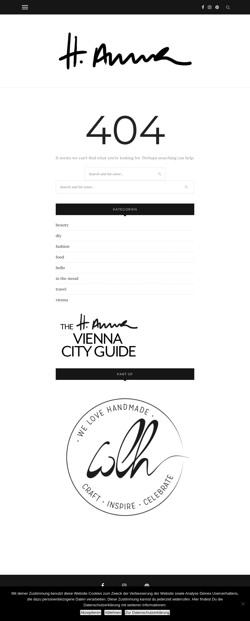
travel (61, 289)
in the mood (67, 278)
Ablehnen (113, 612)
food (60, 257)
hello (60, 267)
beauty (62, 225)
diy (58, 235)
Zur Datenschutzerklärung (147, 612)
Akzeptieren (91, 612)
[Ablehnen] (243, 604)
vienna (62, 299)
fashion (62, 246)
